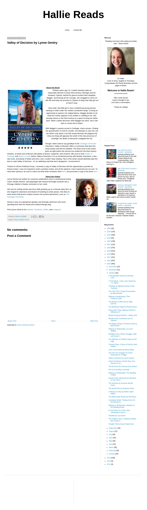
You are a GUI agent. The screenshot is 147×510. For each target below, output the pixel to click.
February (112, 450)
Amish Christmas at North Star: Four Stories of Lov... (122, 362)
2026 (109, 228)
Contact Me (78, 30)
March (111, 447)
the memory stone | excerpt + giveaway (125, 151)
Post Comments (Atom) (25, 325)
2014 (109, 458)
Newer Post (12, 321)
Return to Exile (25, 156)
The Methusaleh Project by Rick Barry (122, 397)
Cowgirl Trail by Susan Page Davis (121, 424)
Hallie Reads (73, 14)
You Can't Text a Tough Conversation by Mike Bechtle (122, 292)
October (112, 273)
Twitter (45, 210)
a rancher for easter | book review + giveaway (127, 204)
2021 (109, 244)
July (110, 434)
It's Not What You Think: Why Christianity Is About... (119, 411)
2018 (109, 254)
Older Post (94, 321)
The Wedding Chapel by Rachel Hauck (123, 307)
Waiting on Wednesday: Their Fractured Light (119, 297)
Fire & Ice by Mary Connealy (119, 370)
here (64, 171)
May (111, 441)
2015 (109, 264)
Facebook (38, 210)
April (111, 444)
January (112, 454)
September (113, 428)
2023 (109, 238)
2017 (109, 257)
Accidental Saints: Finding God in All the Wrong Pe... (122, 401)
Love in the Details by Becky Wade (121, 350)
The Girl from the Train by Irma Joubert (123, 366)
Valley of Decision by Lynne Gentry (121, 358)
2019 (109, 251)
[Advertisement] (53, 308)
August (112, 431)
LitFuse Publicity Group (21, 219)
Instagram (57, 210)
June (111, 438)
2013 (109, 461)
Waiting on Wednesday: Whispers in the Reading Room (122, 406)
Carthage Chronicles (88, 144)
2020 (109, 248)
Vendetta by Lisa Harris (117, 416)
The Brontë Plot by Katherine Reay (121, 388)
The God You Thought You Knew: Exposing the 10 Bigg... (121, 354)
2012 (109, 464)
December (113, 267)
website (30, 210)
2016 (109, 261)
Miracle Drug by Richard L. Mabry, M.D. (123, 315)
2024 (109, 235)
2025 (109, 232)
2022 (109, 241)
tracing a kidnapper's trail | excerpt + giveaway (127, 186)
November (113, 270)
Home (67, 30)
